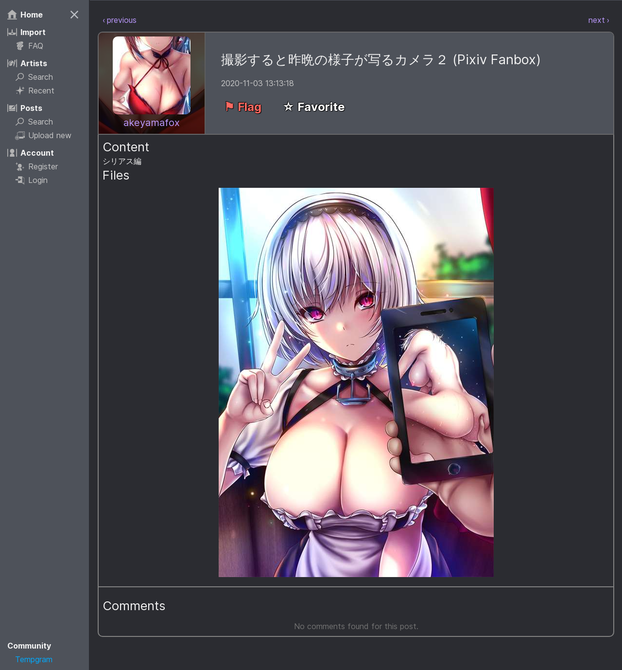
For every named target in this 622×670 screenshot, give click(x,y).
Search (38, 77)
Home (29, 14)
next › (598, 19)
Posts (29, 108)
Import (31, 32)
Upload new (47, 135)
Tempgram (38, 659)
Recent (39, 90)
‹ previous (123, 19)
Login (35, 180)
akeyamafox (155, 121)
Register (40, 166)
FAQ (33, 46)
